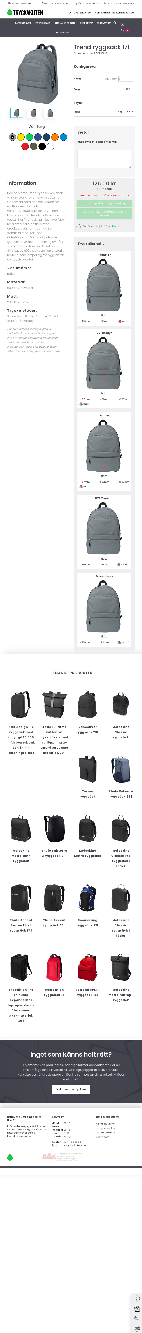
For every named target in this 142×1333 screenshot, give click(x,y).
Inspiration (62, 32)
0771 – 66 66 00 (72, 1141)
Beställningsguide (123, 12)
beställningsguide (31, 342)
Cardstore (85, 23)
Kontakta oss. (113, 226)
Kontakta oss (103, 12)
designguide (48, 333)
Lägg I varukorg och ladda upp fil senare (104, 213)
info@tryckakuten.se (75, 1144)
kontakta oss (15, 1135)
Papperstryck (24, 23)
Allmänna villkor (105, 1123)
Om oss (73, 12)
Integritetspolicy (105, 1127)
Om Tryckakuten (106, 1132)
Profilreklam (43, 23)
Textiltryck (101, 23)
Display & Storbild (65, 23)
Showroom (86, 12)
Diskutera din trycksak (71, 1089)
